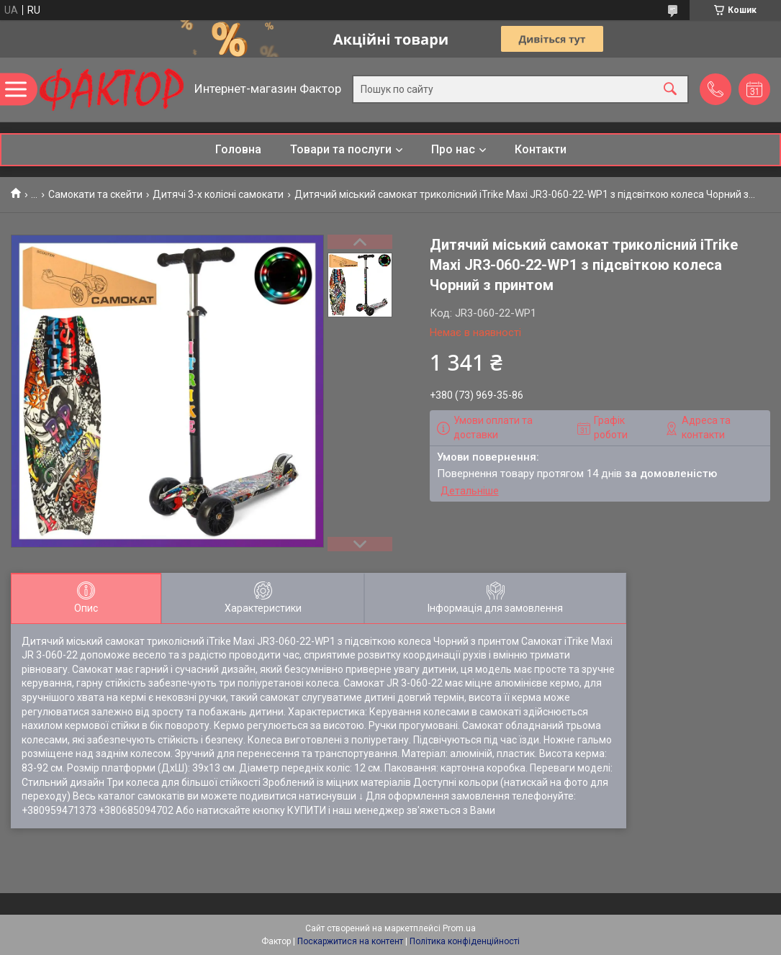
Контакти (540, 149)
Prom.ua (459, 928)
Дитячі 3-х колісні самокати (218, 194)
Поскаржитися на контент (350, 941)
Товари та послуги (341, 149)
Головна (238, 149)
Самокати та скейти (95, 194)
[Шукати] (670, 89)
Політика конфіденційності (465, 941)
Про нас (453, 149)
